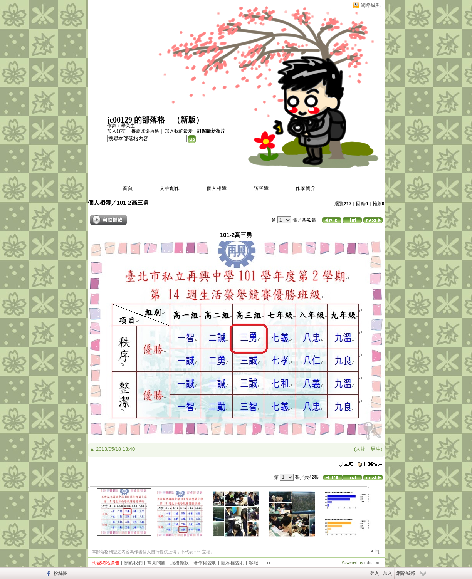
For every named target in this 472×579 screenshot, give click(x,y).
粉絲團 (60, 573)
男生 (376, 449)
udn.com (372, 562)
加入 (387, 573)
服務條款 (179, 563)
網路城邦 (371, 5)
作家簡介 (306, 188)
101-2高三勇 (133, 202)
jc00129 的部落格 (136, 120)
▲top (375, 551)
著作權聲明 (205, 563)
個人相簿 (217, 188)
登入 (374, 573)
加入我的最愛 (179, 131)
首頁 (128, 188)
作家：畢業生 (121, 125)
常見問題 (156, 563)
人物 (361, 449)
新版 (188, 120)
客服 (253, 563)
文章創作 (170, 188)
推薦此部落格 (145, 131)
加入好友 (116, 131)
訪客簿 (261, 188)
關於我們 (133, 563)
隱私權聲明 (232, 563)
